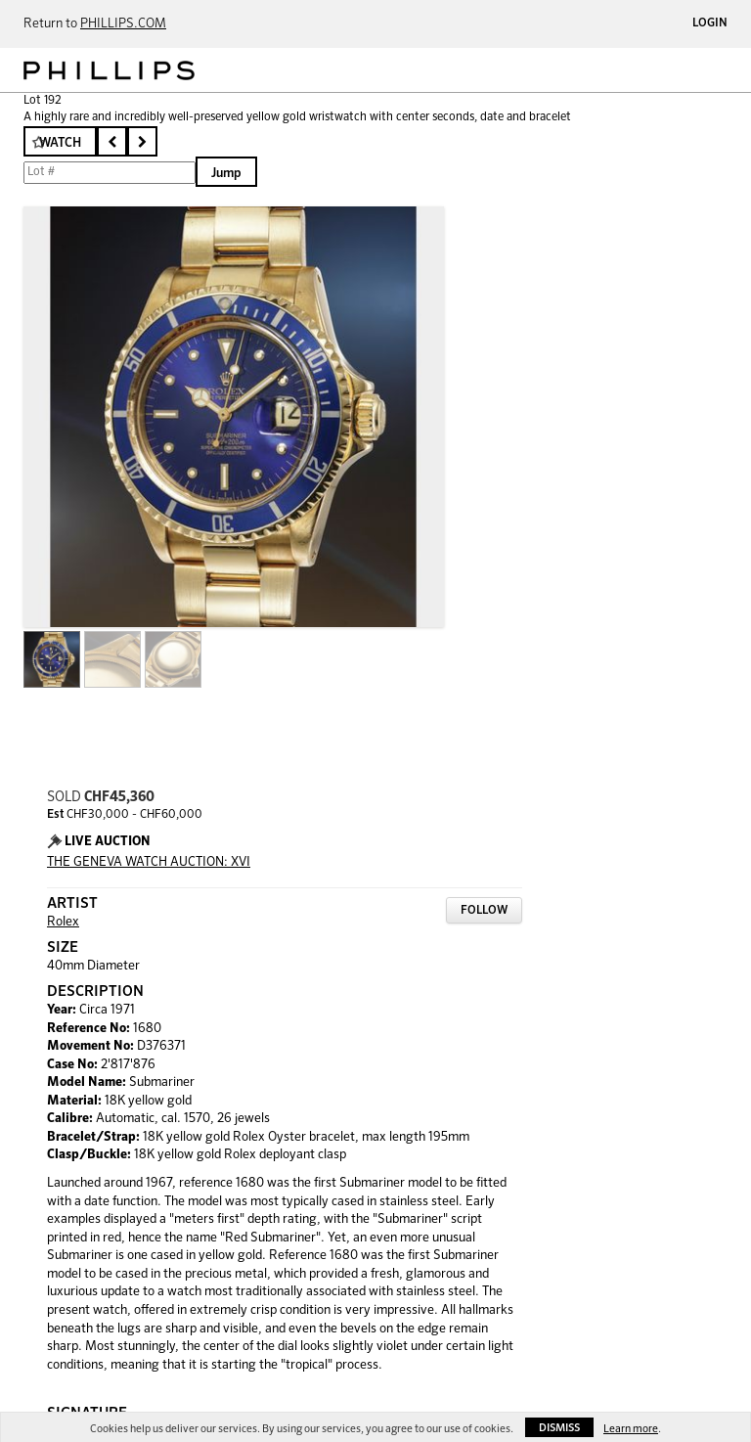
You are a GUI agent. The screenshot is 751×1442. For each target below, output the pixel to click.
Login (710, 23)
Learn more (630, 1428)
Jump (226, 173)
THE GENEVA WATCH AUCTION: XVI (148, 862)
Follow (484, 911)
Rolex (63, 922)
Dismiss (559, 1427)
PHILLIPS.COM (123, 24)
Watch (60, 143)
